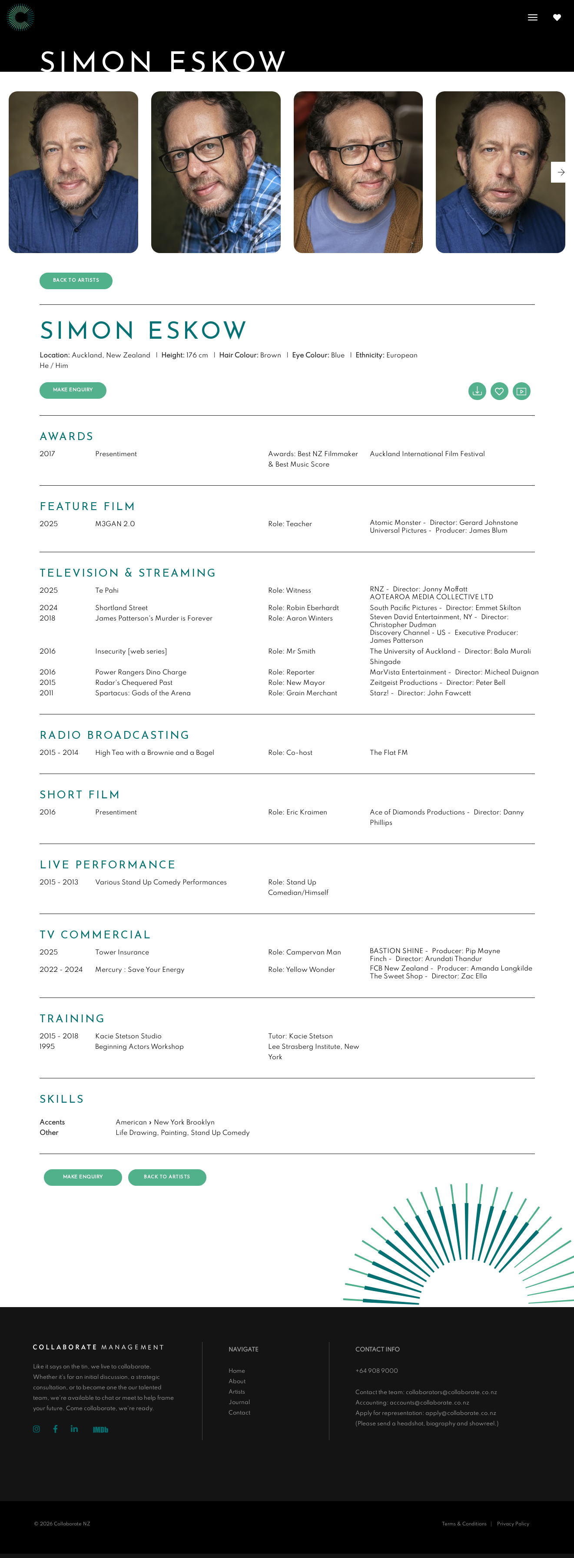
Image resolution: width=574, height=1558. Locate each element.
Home (237, 1371)
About (237, 1382)
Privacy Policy (513, 1524)
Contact (239, 1413)
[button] (561, 172)
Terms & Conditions (464, 1524)
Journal (239, 1402)
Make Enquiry (73, 390)
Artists (237, 1392)
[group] (73, 172)
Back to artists (76, 280)
